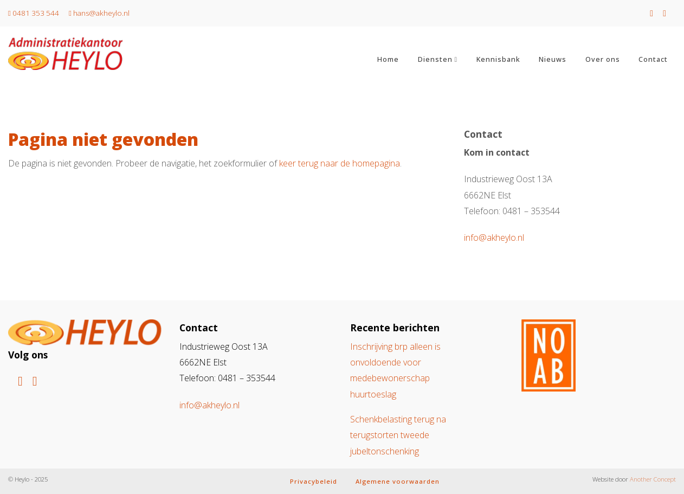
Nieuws (552, 59)
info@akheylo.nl (494, 237)
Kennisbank (498, 59)
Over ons (602, 59)
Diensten (435, 59)
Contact (653, 59)
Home (388, 59)
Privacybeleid (313, 481)
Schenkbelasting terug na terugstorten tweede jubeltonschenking (398, 435)
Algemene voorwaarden (398, 481)
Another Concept (653, 479)
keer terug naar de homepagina (339, 163)
